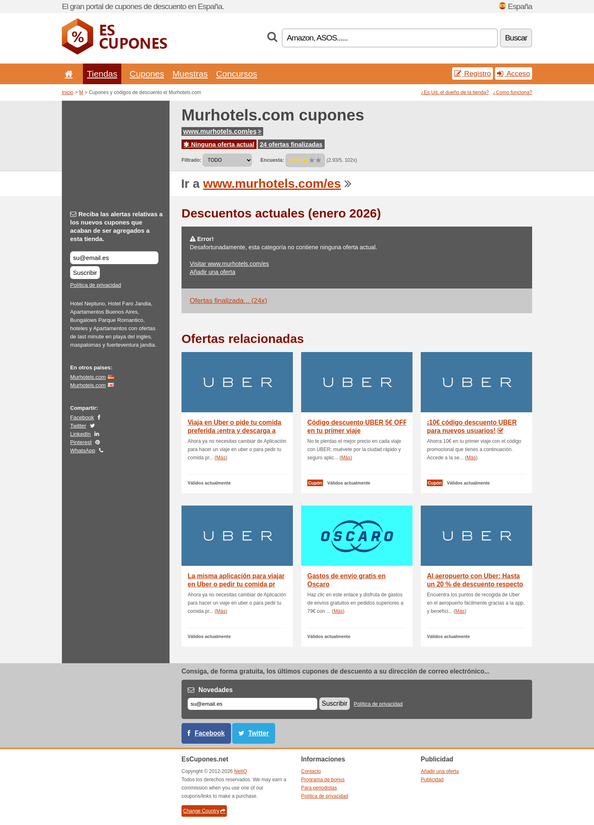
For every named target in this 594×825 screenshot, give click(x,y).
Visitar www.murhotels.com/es (229, 263)
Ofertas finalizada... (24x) (228, 301)
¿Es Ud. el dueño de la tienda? (455, 92)
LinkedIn (80, 434)
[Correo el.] (252, 704)
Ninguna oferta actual (219, 144)
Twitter (78, 426)
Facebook (82, 417)
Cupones (147, 73)
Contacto (311, 771)
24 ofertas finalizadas (291, 144)
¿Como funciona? (512, 92)
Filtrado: (191, 160)
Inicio (67, 92)
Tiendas (102, 73)
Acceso (513, 73)
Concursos (236, 73)
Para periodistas (319, 788)
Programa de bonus (322, 779)
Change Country (204, 811)
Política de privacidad (95, 285)
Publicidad (432, 779)
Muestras (190, 73)
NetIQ (240, 771)
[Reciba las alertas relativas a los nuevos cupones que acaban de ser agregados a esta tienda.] (114, 257)
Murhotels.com (88, 377)
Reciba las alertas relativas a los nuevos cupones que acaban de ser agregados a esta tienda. (116, 226)
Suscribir (85, 272)
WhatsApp (82, 450)
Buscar (516, 37)
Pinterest (81, 442)
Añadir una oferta (212, 272)
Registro (472, 73)
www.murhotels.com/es (222, 131)
